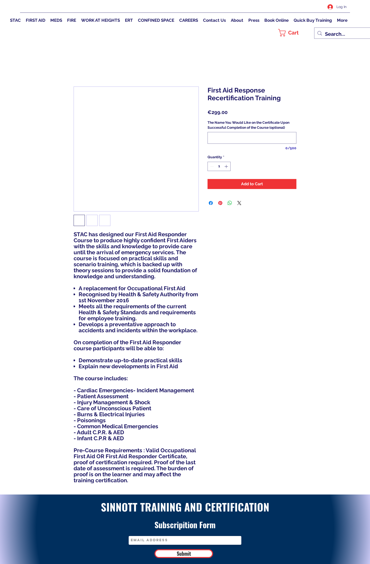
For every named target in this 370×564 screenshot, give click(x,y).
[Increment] (227, 166)
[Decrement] (211, 166)
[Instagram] (310, 6)
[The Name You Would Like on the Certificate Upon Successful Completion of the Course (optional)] (252, 138)
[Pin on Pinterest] (220, 203)
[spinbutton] (219, 166)
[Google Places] (295, 6)
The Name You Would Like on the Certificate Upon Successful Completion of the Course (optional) (248, 125)
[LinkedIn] (318, 6)
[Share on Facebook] (211, 203)
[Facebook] (288, 6)
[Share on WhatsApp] (230, 203)
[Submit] (183, 553)
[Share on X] (239, 203)
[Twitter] (303, 6)
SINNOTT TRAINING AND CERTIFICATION (185, 506)
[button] (293, 32)
